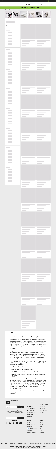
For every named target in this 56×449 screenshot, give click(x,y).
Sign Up (8, 402)
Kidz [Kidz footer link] (41, 428)
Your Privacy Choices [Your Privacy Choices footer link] (32, 428)
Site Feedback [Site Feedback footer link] (29, 416)
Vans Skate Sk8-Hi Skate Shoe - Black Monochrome (19, 443)
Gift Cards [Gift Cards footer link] (42, 412)
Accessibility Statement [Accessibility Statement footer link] (31, 432)
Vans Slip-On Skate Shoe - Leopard (36, 443)
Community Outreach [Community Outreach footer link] (31, 424)
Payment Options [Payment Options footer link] (30, 414)
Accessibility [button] (50, 1)
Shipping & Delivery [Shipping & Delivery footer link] (30, 410)
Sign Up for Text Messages (14, 405)
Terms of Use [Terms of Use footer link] (29, 430)
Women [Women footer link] (41, 424)
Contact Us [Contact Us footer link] (29, 402)
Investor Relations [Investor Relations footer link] (30, 437)
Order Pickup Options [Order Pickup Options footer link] (31, 412)
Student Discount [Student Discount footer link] (43, 410)
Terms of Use (16, 411)
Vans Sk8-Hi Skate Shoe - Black (49, 443)
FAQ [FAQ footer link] (27, 404)
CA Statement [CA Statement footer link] (29, 434)
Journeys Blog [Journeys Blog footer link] (42, 406)
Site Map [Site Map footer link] (28, 418)
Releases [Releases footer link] (42, 432)
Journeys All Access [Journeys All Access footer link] (44, 404)
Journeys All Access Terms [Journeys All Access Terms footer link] (32, 436)
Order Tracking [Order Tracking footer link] (30, 406)
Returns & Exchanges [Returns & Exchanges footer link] (31, 408)
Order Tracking (6, 1)
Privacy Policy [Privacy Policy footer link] (30, 426)
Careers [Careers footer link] (28, 422)
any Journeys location (32, 390)
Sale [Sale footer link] (41, 430)
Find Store (20, 418)
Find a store (14, 416)
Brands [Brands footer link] (41, 422)
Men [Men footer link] (41, 426)
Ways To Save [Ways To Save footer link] (42, 408)
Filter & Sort (13, 25)
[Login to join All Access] (22, 7)
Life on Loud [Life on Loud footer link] (42, 402)
